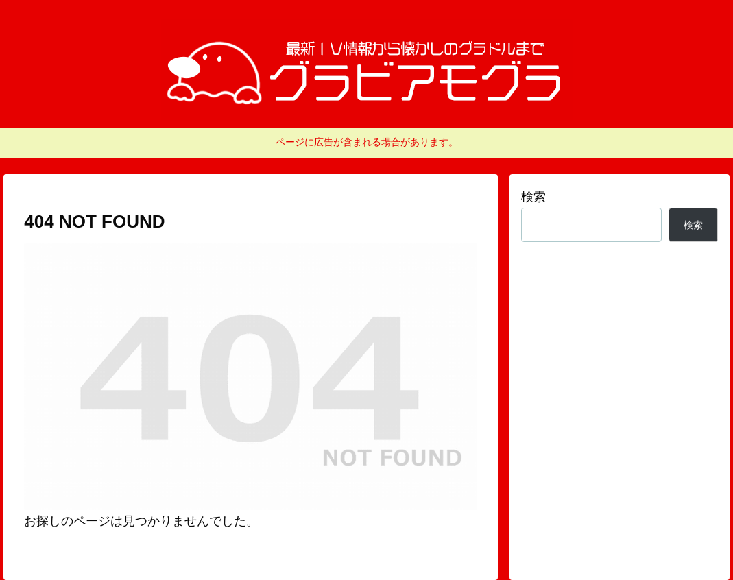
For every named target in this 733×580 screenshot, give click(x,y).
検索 (533, 197)
